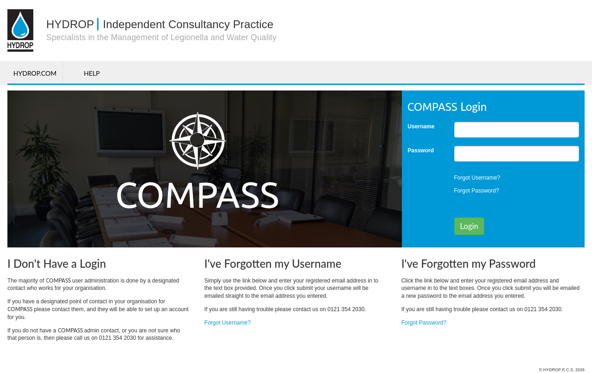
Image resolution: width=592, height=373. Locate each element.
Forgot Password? (476, 190)
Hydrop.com (34, 73)
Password (420, 150)
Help (91, 73)
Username (420, 126)
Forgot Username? (477, 177)
